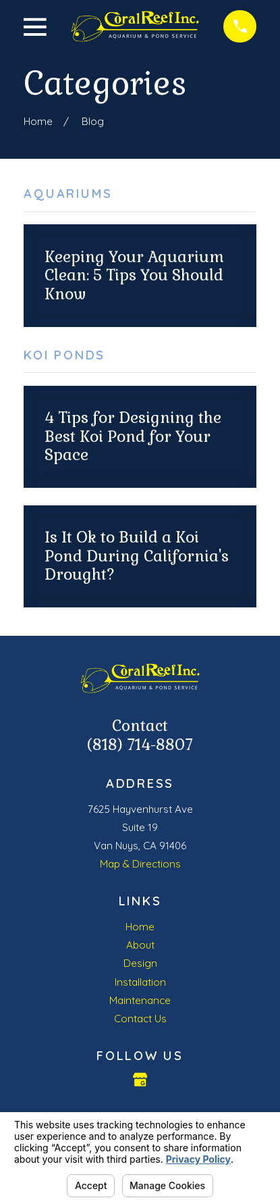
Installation (140, 982)
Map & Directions (140, 863)
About (140, 944)
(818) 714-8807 (140, 745)
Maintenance (140, 1000)
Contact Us (140, 1018)
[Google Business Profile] (140, 1079)
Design (140, 963)
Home (140, 926)
